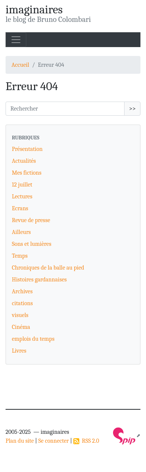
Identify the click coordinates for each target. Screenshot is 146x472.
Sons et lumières (31, 244)
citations (22, 303)
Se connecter (53, 441)
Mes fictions (27, 172)
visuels (20, 315)
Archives (22, 291)
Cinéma (21, 327)
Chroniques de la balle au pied (48, 267)
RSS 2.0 (86, 441)
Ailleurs (21, 232)
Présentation (27, 149)
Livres (19, 350)
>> (132, 108)
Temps (19, 255)
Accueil (20, 65)
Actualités (24, 161)
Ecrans (20, 208)
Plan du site (20, 441)
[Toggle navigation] (16, 39)
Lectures (22, 196)
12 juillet (22, 184)
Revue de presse (31, 220)
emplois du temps (33, 339)
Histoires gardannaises (39, 279)
